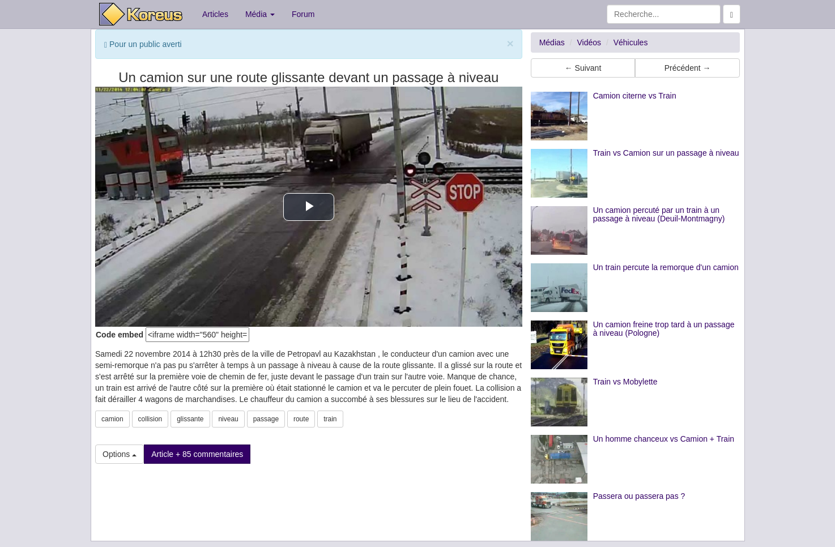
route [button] (301, 419)
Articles (215, 14)
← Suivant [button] (583, 67)
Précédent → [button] (687, 67)
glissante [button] (190, 419)
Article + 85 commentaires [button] (197, 454)
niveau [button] (228, 419)
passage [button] (266, 419)
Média (260, 14)
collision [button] (150, 419)
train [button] (329, 419)
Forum (303, 14)
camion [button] (112, 419)
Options (120, 454)
